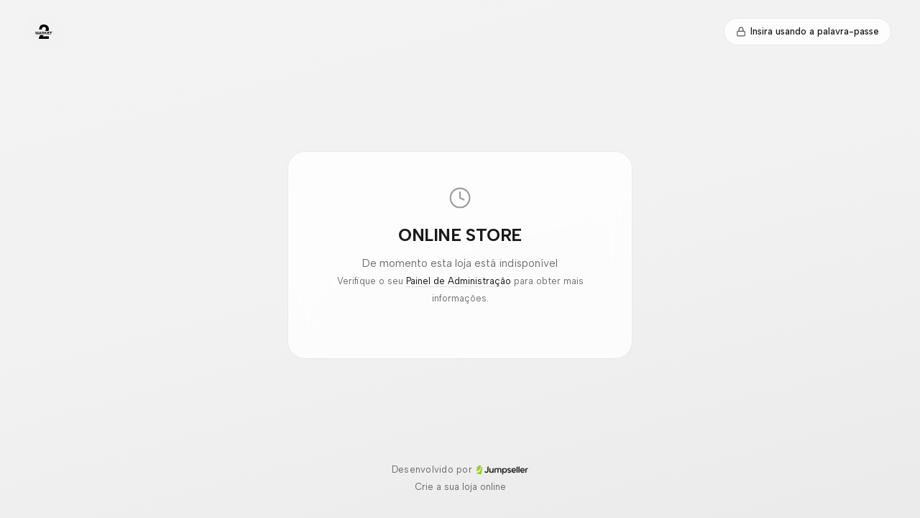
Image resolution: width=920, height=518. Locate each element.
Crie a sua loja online (460, 486)
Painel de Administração (458, 281)
